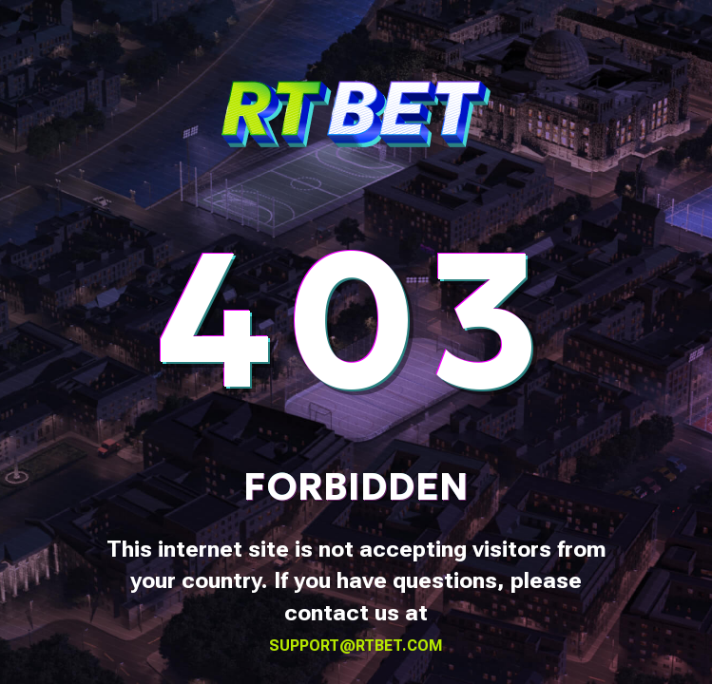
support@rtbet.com (356, 645)
